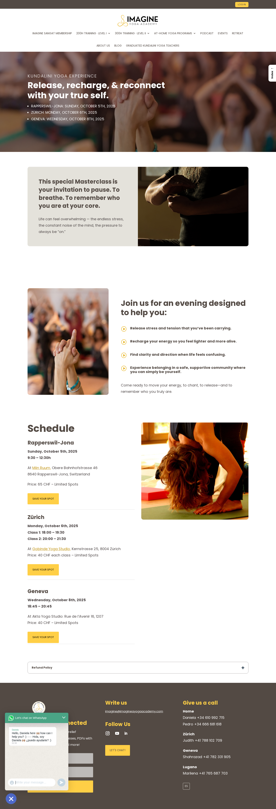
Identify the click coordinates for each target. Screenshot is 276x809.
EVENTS (223, 33)
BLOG (118, 46)
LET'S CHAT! (117, 750)
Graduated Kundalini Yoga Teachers (152, 46)
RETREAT (237, 33)
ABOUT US (103, 46)
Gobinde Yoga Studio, (51, 548)
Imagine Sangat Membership (52, 33)
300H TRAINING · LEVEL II (130, 33)
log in (242, 4)
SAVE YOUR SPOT (43, 499)
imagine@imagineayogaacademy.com (134, 711)
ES (186, 786)
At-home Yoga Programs (173, 33)
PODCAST (207, 33)
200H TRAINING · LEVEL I (91, 33)
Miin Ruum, (41, 467)
